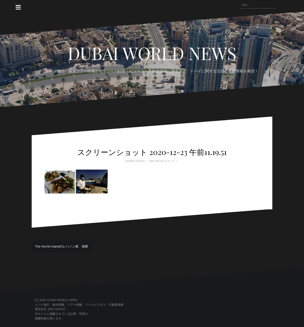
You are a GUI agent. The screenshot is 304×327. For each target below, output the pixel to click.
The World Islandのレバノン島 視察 (61, 246)
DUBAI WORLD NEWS (152, 53)
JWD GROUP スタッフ (162, 161)
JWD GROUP (56, 309)
